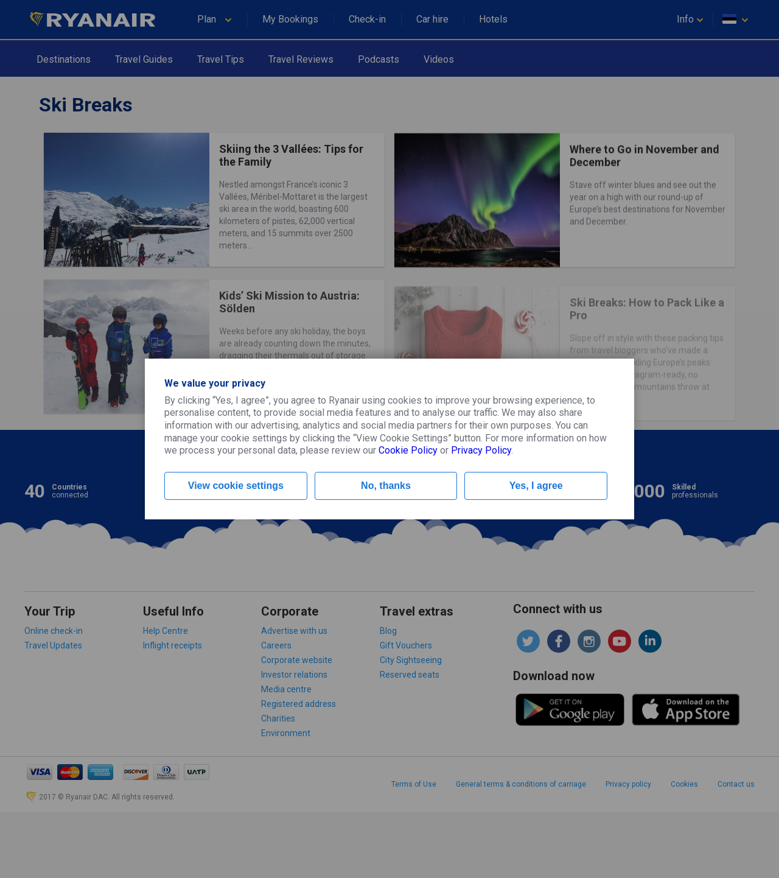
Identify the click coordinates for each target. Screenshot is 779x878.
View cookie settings (236, 485)
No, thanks (386, 485)
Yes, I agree (536, 485)
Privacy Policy (481, 450)
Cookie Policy (408, 450)
